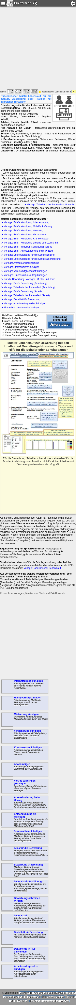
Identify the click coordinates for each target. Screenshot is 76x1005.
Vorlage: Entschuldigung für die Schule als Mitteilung (32, 258)
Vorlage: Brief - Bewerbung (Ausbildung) (25, 283)
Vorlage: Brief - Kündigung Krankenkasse (26, 238)
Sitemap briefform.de (13, 997)
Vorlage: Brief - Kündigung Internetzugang (26, 222)
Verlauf (35, 5)
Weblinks (22, 1001)
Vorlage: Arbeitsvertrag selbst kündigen (25, 303)
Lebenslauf (24, 921)
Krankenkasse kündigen (24, 753)
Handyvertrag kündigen (24, 703)
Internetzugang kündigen (24, 686)
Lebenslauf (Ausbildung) (24, 887)
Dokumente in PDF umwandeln (24, 954)
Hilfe (12, 1001)
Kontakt (71, 997)
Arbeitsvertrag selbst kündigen (24, 972)
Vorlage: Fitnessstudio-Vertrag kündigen (25, 275)
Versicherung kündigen (24, 736)
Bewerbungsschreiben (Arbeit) (24, 904)
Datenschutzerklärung (53, 997)
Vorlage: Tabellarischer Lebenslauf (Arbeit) (27, 295)
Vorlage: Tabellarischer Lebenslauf (42, 568)
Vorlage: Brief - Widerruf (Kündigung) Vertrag (28, 246)
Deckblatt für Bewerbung (24, 938)
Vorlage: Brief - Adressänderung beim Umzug (28, 250)
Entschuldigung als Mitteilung (24, 820)
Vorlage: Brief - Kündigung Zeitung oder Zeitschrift (31, 242)
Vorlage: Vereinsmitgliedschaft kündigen (25, 271)
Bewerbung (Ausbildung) (24, 870)
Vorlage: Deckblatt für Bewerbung (22, 299)
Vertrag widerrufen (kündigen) (24, 786)
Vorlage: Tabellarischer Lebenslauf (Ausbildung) (29, 287)
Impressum (33, 997)
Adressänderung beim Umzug (24, 803)
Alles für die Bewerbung (24, 853)
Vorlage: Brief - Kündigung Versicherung (25, 234)
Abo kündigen (24, 770)
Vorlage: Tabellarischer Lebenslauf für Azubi (50, 204)
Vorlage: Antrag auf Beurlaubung (21, 263)
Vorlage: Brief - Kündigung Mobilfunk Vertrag (28, 226)
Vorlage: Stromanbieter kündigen (21, 267)
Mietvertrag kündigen (24, 720)
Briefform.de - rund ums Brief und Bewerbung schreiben (47, 993)
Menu (4, 5)
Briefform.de (19, 2)
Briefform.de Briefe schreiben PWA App (49, 1001)
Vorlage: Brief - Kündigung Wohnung (23, 230)
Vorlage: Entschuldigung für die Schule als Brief (29, 254)
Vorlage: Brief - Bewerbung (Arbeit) (23, 291)
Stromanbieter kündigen (24, 837)
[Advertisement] (38, 48)
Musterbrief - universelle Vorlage (21, 307)
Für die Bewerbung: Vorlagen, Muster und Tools (29, 279)
